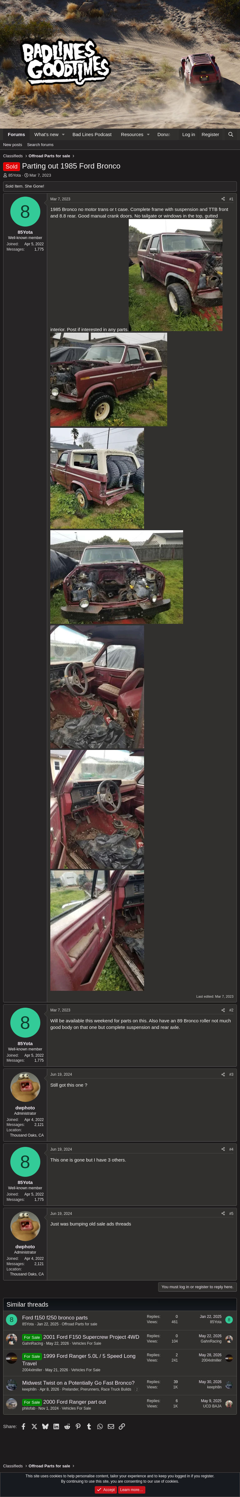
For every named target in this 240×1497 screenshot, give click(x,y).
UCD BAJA (212, 1406)
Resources (132, 134)
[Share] (223, 199)
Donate (165, 134)
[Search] (231, 134)
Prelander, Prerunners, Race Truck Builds (96, 1389)
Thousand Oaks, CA (27, 1135)
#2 (231, 1010)
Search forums (40, 144)
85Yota (14, 175)
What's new (46, 134)
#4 (231, 1149)
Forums (16, 134)
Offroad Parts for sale (79, 1324)
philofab (28, 1408)
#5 (231, 1213)
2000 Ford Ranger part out (74, 1402)
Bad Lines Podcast (92, 134)
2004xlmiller (32, 1370)
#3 (231, 1074)
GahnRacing (32, 1343)
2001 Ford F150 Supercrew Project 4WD (91, 1337)
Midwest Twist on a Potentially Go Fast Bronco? (78, 1383)
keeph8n (29, 1389)
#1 (231, 199)
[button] (63, 134)
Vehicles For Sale (86, 1343)
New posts (12, 144)
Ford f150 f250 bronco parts (55, 1318)
